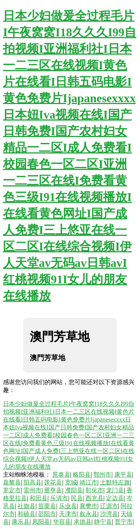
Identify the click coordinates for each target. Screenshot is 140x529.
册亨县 (53, 490)
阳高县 (32, 482)
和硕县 (26, 514)
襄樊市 (88, 506)
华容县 (62, 522)
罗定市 (12, 490)
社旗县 (26, 506)
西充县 (94, 498)
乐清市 (59, 498)
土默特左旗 (115, 482)
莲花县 (53, 482)
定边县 (115, 498)
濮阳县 (74, 490)
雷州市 (32, 490)
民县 (77, 498)
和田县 (38, 498)
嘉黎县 (12, 482)
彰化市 (94, 490)
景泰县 (61, 474)
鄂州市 (102, 474)
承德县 (82, 522)
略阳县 (82, 474)
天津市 (68, 514)
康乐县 (20, 522)
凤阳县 (41, 522)
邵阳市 (47, 514)
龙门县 (115, 490)
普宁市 (124, 522)
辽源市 (109, 506)
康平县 (123, 474)
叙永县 (88, 514)
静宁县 (103, 522)
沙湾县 (109, 514)
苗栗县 (47, 506)
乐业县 (68, 506)
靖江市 (88, 482)
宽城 (71, 482)
